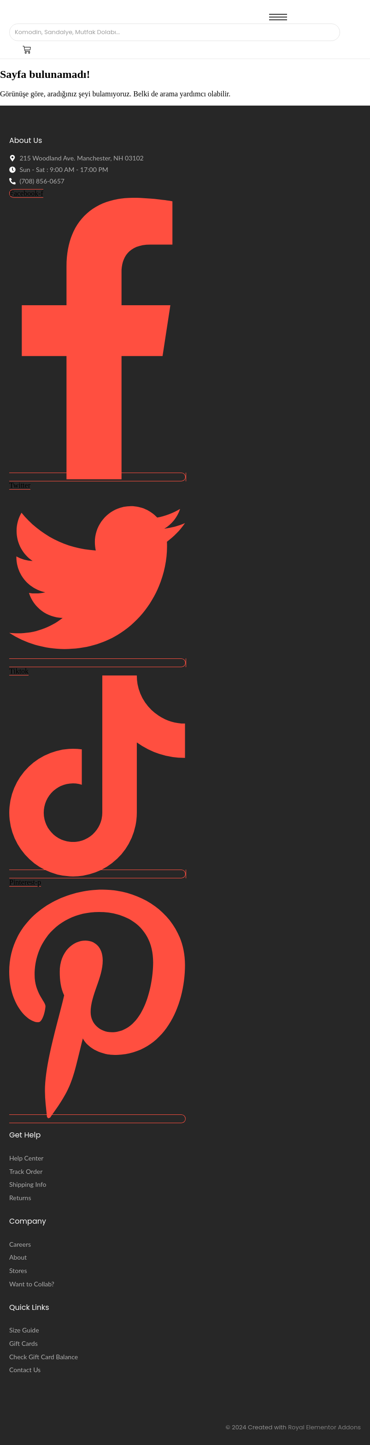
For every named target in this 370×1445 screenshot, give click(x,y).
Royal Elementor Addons (324, 1427)
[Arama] (165, 32)
